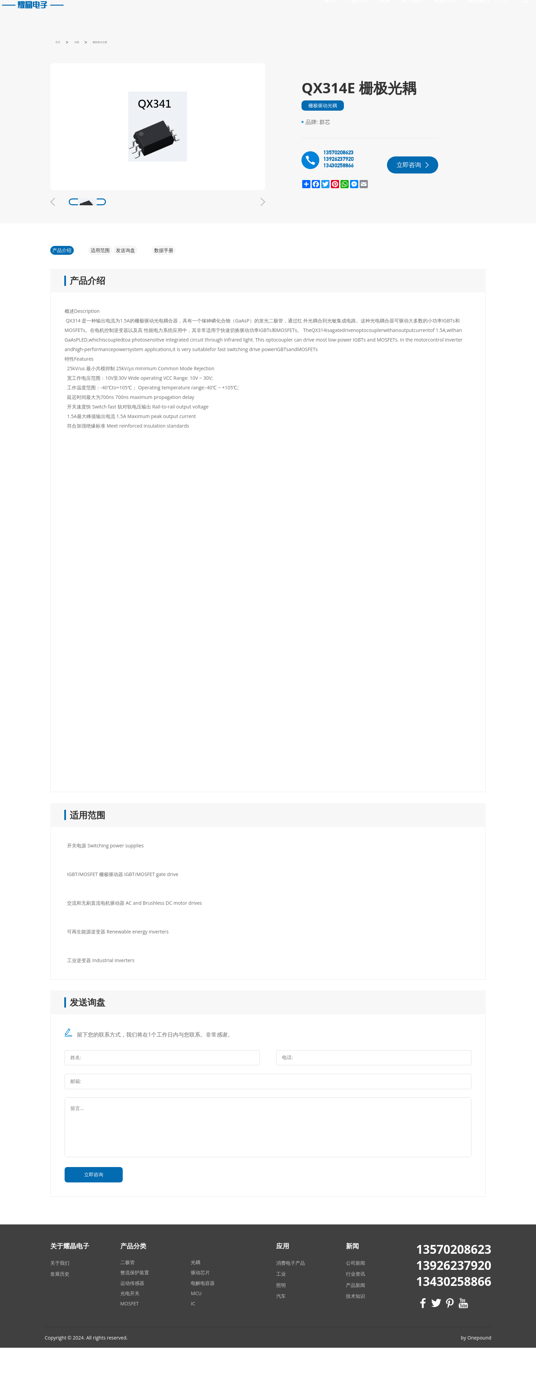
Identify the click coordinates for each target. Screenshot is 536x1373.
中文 (449, 13)
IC (193, 1328)
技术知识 (355, 1321)
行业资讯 (355, 1299)
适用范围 (108, 273)
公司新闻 (355, 1288)
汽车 (281, 1321)
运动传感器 (132, 1308)
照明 (281, 1310)
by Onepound (476, 1362)
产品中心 (296, 12)
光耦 (195, 1287)
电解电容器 (203, 1308)
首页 (268, 12)
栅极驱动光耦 (322, 116)
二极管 (127, 1287)
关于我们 (351, 12)
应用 (323, 12)
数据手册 (189, 273)
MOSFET (129, 1328)
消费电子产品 (290, 1288)
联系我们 (417, 12)
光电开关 (129, 1318)
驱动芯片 (200, 1297)
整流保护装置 (134, 1297)
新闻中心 (384, 12)
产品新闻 (355, 1310)
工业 (281, 1299)
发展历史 (59, 1299)
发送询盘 (148, 273)
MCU (196, 1318)
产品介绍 (67, 273)
